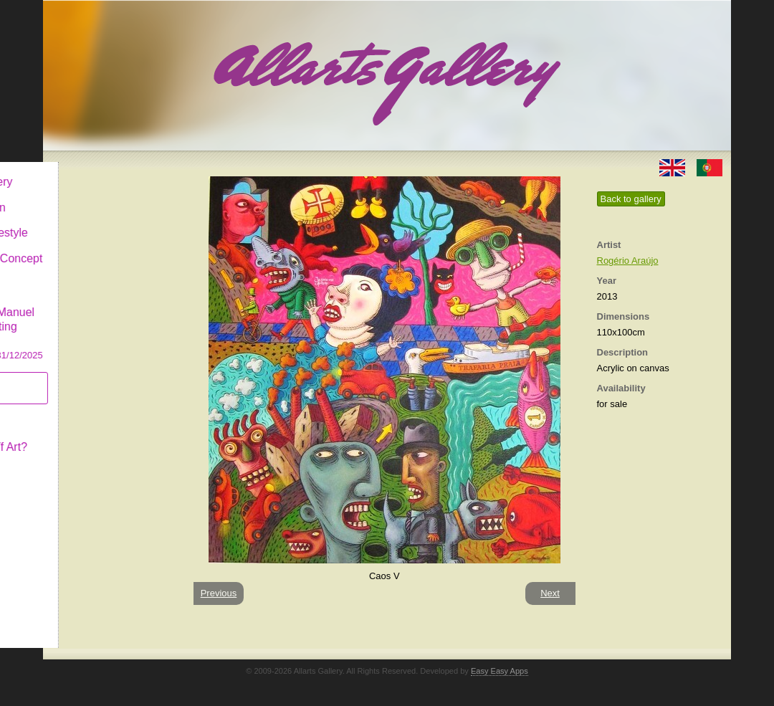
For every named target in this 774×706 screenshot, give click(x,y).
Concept (80, 410)
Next (550, 593)
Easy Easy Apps (499, 671)
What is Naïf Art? (102, 435)
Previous (219, 593)
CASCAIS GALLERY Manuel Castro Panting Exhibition (110, 314)
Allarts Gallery (95, 170)
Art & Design (91, 196)
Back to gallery (631, 199)
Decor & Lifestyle (102, 221)
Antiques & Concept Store (110, 254)
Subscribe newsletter (86, 376)
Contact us (86, 461)
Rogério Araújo (628, 260)
